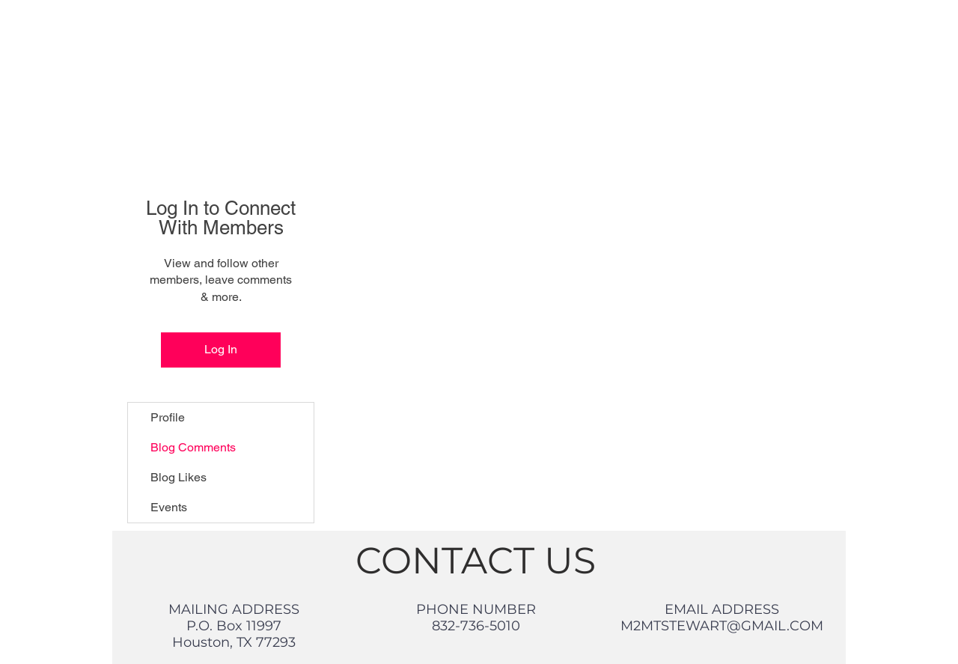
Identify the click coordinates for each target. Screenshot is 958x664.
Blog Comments (193, 447)
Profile (167, 417)
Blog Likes (178, 477)
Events (168, 507)
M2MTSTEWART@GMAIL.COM (721, 626)
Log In (220, 349)
